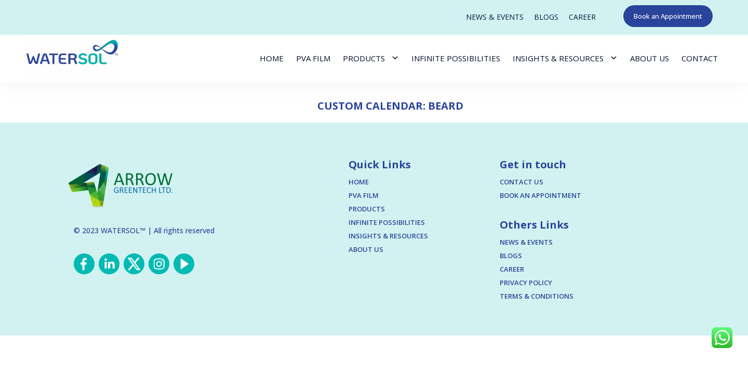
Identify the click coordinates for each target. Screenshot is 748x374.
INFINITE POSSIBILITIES (455, 58)
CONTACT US (521, 181)
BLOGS (546, 17)
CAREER (582, 17)
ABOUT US (649, 58)
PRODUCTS (364, 58)
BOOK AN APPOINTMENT (540, 195)
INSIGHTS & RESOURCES (558, 58)
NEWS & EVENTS (495, 17)
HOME (272, 58)
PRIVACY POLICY (526, 282)
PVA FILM (313, 58)
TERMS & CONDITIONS (536, 296)
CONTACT (700, 58)
